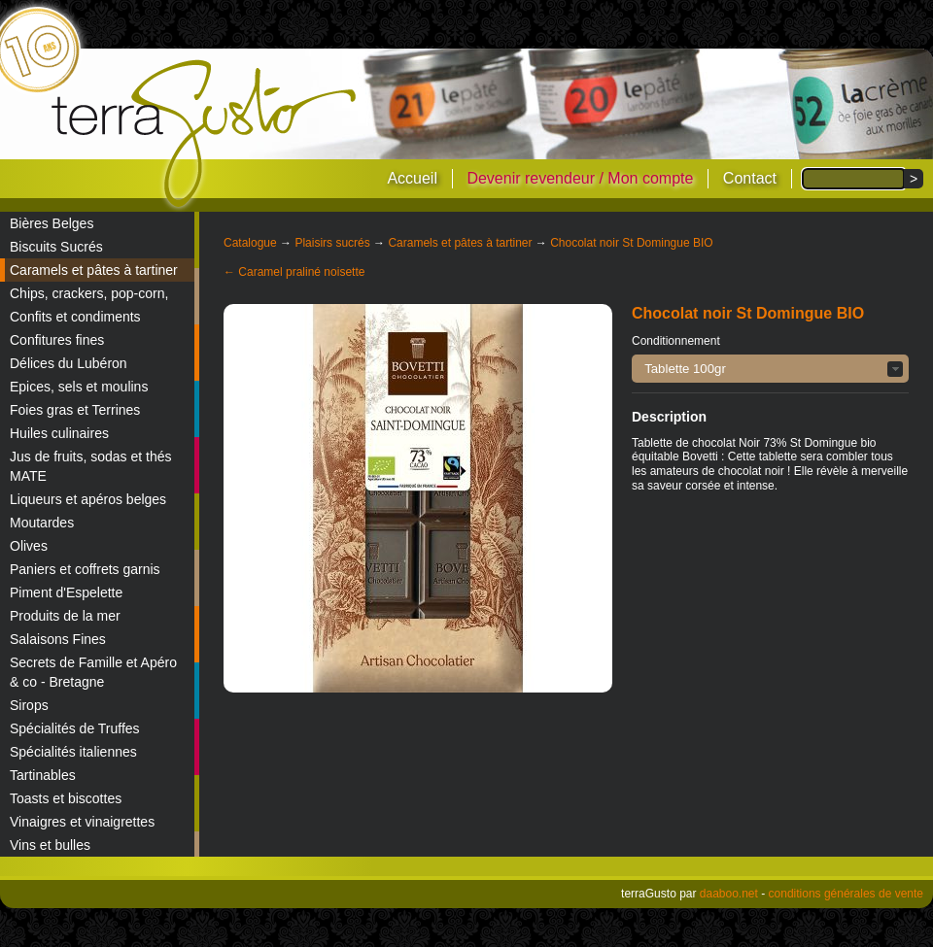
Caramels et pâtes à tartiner (94, 270)
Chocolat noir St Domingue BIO (631, 243)
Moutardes (42, 522)
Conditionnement (676, 341)
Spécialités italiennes (73, 752)
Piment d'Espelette (66, 592)
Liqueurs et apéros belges (88, 499)
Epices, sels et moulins (79, 386)
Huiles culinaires (59, 433)
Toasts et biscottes (65, 798)
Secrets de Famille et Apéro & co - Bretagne (93, 672)
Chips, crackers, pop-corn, (89, 293)
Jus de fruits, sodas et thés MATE (91, 466)
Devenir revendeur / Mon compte (579, 178)
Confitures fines (57, 340)
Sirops (29, 705)
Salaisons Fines (58, 639)
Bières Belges (51, 223)
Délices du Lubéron (68, 363)
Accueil (412, 178)
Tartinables (43, 775)
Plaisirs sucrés (331, 243)
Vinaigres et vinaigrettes (82, 821)
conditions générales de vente (846, 893)
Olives (29, 546)
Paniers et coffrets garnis (85, 569)
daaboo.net (729, 893)
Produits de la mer (65, 616)
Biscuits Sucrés (56, 246)
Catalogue (250, 243)
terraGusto (206, 134)
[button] (770, 369)
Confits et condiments (75, 316)
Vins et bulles (50, 845)
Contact (750, 178)
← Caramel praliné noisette (294, 272)
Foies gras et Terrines (75, 410)
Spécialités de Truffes (75, 728)
